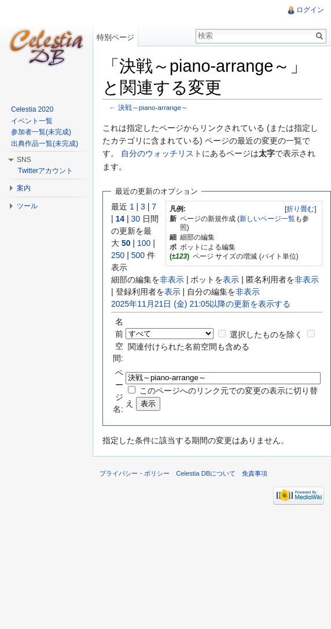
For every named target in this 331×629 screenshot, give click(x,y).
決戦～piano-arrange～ (153, 107)
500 (138, 255)
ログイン (310, 10)
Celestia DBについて (206, 473)
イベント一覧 (32, 121)
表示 (231, 279)
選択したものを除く (266, 334)
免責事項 (254, 473)
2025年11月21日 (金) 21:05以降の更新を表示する (200, 303)
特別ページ (115, 37)
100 (143, 243)
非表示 (172, 279)
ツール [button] (27, 206)
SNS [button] (24, 160)
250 (117, 255)
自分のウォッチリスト (161, 153)
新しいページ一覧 (267, 219)
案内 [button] (24, 188)
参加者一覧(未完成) (41, 132)
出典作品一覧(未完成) (44, 143)
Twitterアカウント (45, 171)
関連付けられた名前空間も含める (188, 346)
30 (136, 218)
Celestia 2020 (32, 109)
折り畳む (300, 209)
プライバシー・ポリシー (135, 473)
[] (300, 209)
